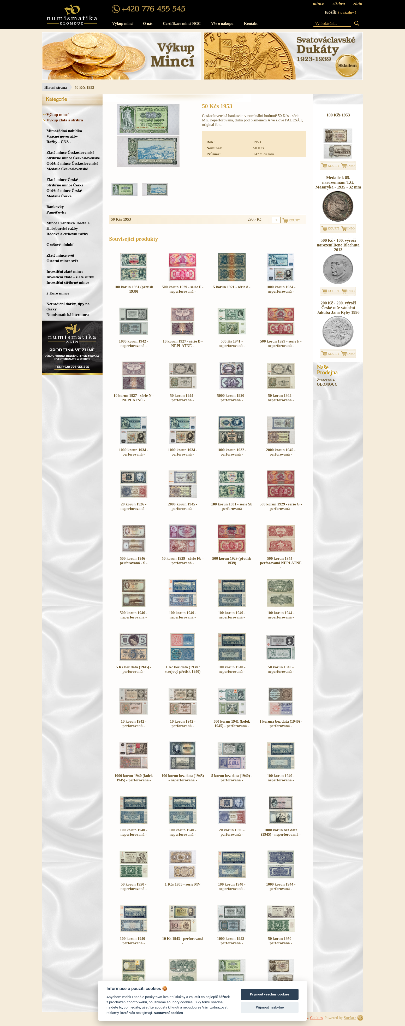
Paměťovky (56, 212)
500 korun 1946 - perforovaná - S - (133, 560)
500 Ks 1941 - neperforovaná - (232, 343)
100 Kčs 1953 (338, 115)
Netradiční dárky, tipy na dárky (68, 306)
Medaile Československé (67, 169)
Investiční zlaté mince (64, 271)
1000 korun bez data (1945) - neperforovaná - (281, 832)
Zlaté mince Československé (70, 152)
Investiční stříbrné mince (67, 282)
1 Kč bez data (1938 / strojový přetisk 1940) (183, 669)
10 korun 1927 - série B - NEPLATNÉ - (182, 343)
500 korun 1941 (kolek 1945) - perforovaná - (231, 723)
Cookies (316, 1018)
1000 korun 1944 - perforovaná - (281, 886)
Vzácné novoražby (62, 136)
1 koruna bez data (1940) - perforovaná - (280, 723)
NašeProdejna (327, 370)
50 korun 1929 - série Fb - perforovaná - (183, 560)
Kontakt (251, 23)
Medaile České (59, 196)
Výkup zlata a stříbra (64, 120)
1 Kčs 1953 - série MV (182, 884)
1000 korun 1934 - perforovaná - (133, 452)
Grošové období (59, 244)
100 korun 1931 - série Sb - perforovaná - (231, 506)
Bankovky (55, 206)
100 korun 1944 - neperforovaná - (280, 615)
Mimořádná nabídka (64, 130)
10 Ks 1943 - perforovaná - (182, 940)
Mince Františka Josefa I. (68, 223)
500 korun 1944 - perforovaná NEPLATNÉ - (280, 562)
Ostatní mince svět (62, 260)
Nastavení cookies (168, 1013)
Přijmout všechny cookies (269, 994)
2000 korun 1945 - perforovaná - (281, 452)
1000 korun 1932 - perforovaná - (232, 452)
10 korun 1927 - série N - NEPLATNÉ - (134, 397)
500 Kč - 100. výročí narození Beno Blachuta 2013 (338, 245)
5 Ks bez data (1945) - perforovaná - (133, 669)
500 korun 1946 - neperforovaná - (133, 615)
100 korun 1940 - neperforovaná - (182, 615)
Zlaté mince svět (60, 255)
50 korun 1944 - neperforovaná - (281, 397)
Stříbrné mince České (64, 185)
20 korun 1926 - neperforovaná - (134, 506)
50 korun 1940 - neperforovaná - (281, 669)
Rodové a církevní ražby (67, 234)
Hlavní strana (55, 87)
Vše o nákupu (222, 23)
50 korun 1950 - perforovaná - (281, 940)
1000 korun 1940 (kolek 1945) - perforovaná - (134, 778)
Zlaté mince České (62, 179)
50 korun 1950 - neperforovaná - (134, 886)
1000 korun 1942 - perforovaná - (232, 940)
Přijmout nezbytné (270, 1007)
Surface (350, 1018)
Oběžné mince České (64, 190)
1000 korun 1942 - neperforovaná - (133, 343)
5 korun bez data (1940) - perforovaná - (231, 778)
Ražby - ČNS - (58, 141)
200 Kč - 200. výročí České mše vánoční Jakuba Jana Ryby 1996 (338, 308)
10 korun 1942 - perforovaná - (133, 723)
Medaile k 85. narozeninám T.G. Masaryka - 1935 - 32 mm (338, 182)
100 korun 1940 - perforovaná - (133, 940)
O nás (147, 23)
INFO (351, 166)
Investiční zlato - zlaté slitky (70, 277)
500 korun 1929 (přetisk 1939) (231, 560)
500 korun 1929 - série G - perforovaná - (281, 506)
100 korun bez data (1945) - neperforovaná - (183, 778)
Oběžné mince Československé (72, 163)
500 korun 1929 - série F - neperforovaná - (182, 289)
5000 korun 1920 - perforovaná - (232, 397)
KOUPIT (333, 166)
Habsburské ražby (62, 228)
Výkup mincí (122, 23)
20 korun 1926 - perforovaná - (232, 832)
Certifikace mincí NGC (182, 23)
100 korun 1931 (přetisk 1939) (133, 289)
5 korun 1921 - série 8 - (231, 287)
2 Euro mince (57, 293)
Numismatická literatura (67, 314)
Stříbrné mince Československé (73, 158)
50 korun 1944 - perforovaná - (182, 397)
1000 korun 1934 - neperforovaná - (281, 289)
